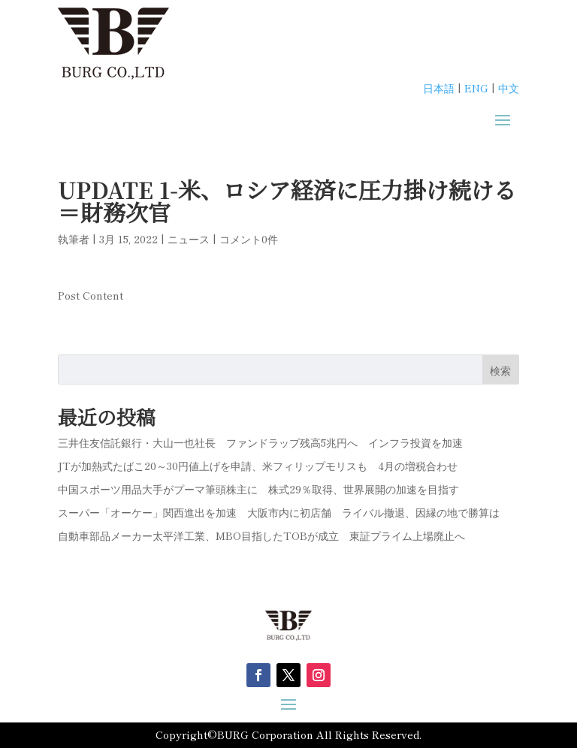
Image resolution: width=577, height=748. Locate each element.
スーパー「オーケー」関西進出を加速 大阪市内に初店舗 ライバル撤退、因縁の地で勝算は (279, 512)
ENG (476, 87)
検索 (500, 370)
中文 (508, 87)
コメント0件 (248, 238)
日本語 (439, 87)
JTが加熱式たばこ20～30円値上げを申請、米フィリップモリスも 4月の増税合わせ (258, 465)
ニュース (189, 238)
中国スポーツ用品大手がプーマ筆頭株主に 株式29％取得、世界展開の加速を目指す (258, 488)
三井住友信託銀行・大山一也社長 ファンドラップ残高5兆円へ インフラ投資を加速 (260, 442)
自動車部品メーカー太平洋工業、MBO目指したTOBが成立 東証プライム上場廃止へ (261, 535)
